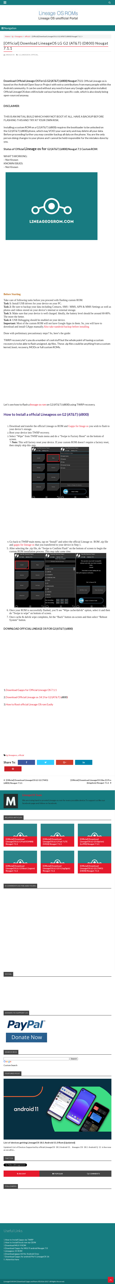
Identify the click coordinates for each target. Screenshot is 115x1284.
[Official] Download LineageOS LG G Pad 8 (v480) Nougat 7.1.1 (19, 841)
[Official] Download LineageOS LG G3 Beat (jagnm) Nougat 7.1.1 (20, 868)
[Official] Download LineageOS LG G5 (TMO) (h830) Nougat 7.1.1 (91, 868)
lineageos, (26, 55)
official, (34, 55)
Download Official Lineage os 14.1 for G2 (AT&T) (33, 697)
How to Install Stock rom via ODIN (20, 1242)
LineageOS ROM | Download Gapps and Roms (21, 1281)
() (64, 697)
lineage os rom (38, 404)
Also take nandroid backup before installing (66, 326)
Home (7, 36)
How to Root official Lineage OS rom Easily (29, 704)
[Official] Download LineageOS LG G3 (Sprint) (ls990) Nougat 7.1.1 (92, 841)
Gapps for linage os (78, 426)
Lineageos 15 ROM (13, 1251)
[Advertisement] (57, 68)
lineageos (19, 36)
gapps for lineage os (24, 544)
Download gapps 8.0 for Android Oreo (22, 1254)
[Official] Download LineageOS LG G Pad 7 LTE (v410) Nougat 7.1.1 (55, 841)
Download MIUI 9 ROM (15, 1245)
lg (12, 36)
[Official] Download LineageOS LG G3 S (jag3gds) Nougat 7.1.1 (56, 868)
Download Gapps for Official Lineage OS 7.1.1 (31, 690)
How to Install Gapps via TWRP (19, 1239)
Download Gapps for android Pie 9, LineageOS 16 (27, 1256)
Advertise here (12, 1259)
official (27, 36)
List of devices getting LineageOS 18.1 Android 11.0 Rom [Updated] (39, 1142)
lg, (20, 55)
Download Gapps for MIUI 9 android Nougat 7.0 (26, 1248)
